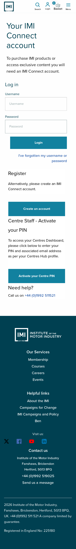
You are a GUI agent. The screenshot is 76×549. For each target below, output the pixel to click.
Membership (38, 359)
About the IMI (38, 401)
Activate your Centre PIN (37, 276)
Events (38, 379)
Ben (38, 421)
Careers (38, 373)
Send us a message (38, 482)
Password (11, 117)
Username (12, 94)
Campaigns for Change (38, 407)
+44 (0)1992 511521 (40, 295)
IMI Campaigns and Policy (38, 414)
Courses (38, 366)
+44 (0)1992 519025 (38, 476)
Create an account (36, 209)
